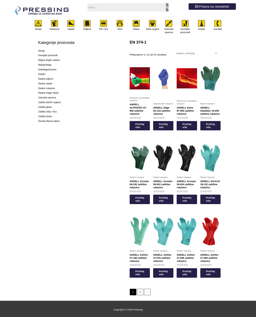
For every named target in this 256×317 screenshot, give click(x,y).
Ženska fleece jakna (49, 121)
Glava (136, 29)
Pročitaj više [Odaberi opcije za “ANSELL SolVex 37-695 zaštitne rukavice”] (191, 271)
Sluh (119, 29)
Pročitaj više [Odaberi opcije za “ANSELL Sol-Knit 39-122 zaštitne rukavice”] (216, 197)
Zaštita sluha (45, 116)
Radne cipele (45, 83)
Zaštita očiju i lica (47, 111)
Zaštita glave (45, 107)
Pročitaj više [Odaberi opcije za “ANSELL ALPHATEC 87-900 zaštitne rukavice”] (140, 123)
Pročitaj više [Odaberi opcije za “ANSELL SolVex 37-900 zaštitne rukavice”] (216, 271)
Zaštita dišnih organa (49, 102)
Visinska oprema (168, 31)
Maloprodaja (45, 64)
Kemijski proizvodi (185, 31)
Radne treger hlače (48, 92)
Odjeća (87, 29)
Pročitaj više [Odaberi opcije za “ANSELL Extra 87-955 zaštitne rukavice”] (191, 123)
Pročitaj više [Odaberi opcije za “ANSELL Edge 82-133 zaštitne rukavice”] (165, 123)
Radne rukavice (46, 88)
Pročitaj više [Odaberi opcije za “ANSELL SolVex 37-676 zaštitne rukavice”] (165, 271)
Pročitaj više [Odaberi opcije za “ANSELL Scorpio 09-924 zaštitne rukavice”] (191, 197)
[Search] (167, 7)
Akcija (38, 29)
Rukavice (54, 29)
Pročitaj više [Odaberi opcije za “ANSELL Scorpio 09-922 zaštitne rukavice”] (165, 197)
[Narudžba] (196, 53)
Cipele (70, 29)
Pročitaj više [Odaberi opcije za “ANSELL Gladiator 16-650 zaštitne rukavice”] (216, 123)
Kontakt (218, 29)
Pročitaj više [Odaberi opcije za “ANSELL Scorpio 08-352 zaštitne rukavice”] (140, 197)
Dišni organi (152, 29)
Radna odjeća (45, 78)
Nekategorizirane (47, 69)
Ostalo (201, 29)
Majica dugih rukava (49, 60)
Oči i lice (103, 29)
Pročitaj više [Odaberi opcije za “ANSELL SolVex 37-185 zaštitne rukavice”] (140, 271)
